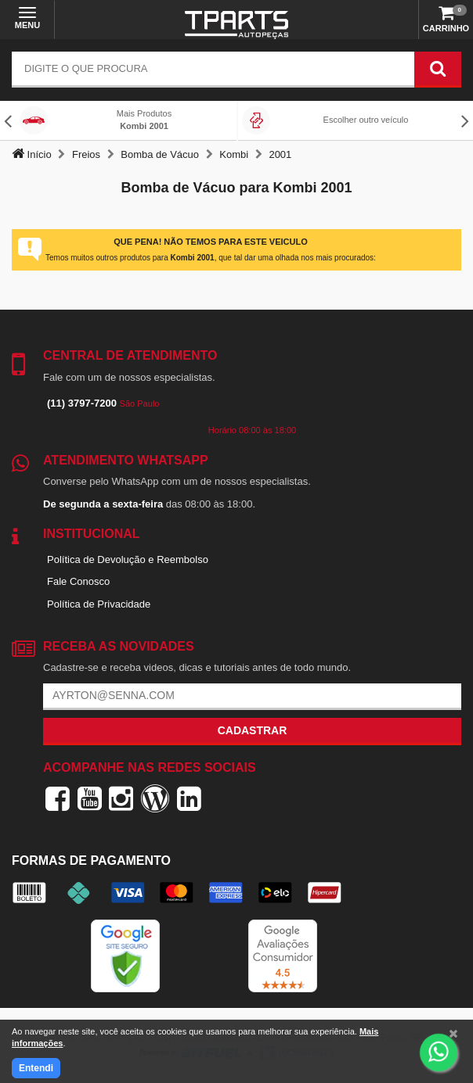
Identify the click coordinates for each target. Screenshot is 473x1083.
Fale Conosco (78, 581)
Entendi (36, 1068)
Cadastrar (252, 730)
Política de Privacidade (98, 604)
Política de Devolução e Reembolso (127, 559)
